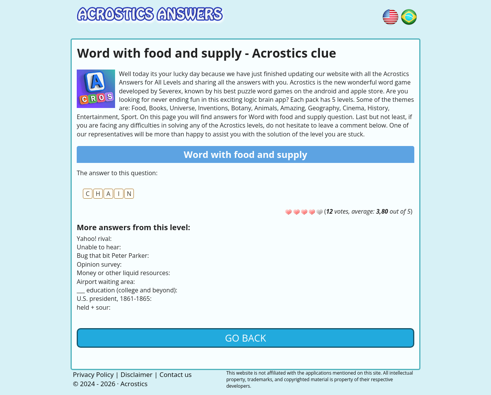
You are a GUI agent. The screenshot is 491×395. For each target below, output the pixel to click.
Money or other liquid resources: (123, 273)
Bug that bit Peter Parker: (113, 255)
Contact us (176, 374)
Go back (245, 337)
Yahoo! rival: (94, 238)
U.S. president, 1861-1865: (114, 298)
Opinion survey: (99, 264)
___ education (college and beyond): (127, 290)
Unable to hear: (99, 247)
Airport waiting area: (106, 281)
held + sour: (93, 307)
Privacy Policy (93, 374)
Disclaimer (136, 374)
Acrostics (134, 383)
